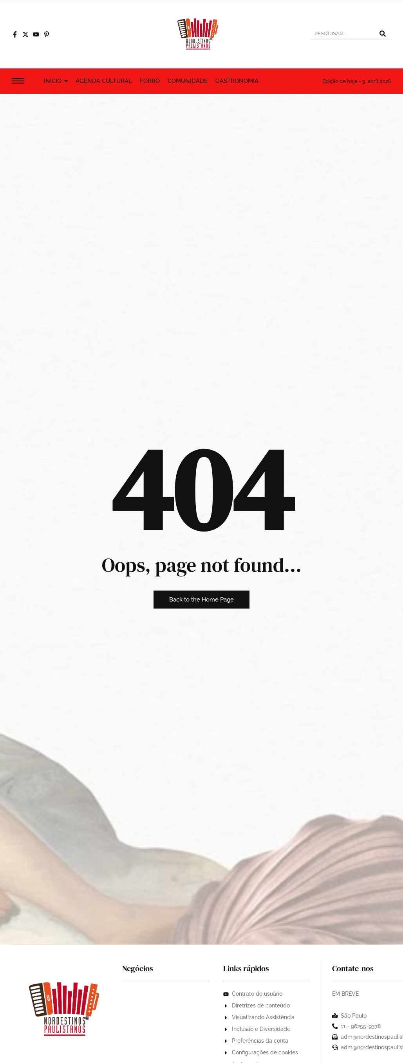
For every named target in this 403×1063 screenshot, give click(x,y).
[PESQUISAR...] (342, 34)
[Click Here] (18, 82)
